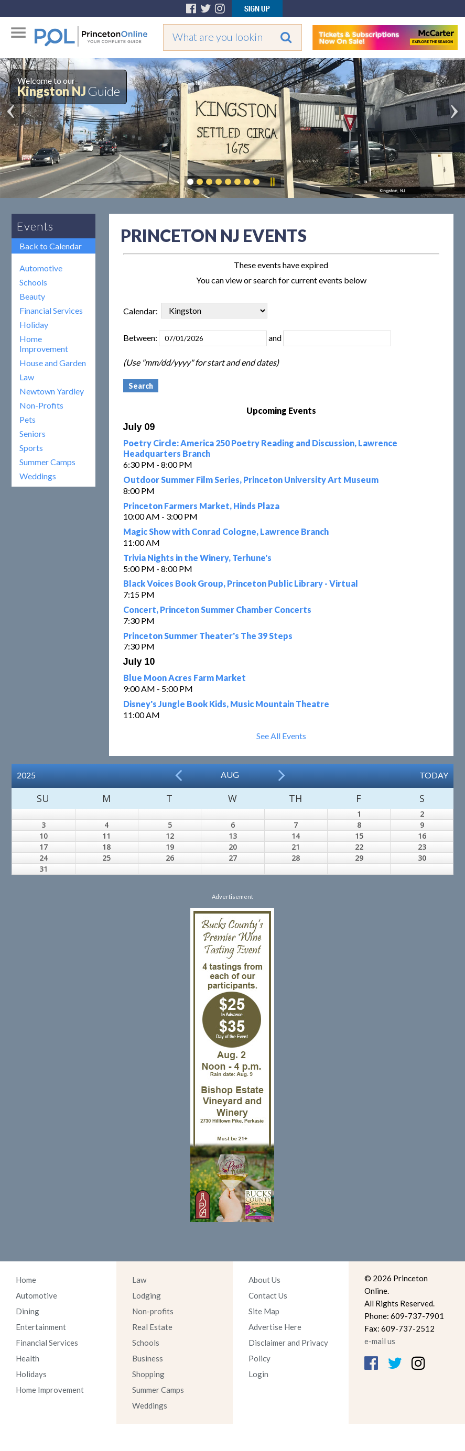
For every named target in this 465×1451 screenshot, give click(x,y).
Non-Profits (41, 405)
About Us (264, 1279)
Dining (27, 1311)
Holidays (31, 1374)
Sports (31, 448)
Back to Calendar (50, 246)
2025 (26, 775)
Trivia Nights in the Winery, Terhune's (197, 558)
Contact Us (267, 1295)
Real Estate (152, 1327)
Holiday (33, 324)
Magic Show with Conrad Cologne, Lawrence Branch (226, 531)
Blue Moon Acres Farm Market (184, 678)
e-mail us (379, 1341)
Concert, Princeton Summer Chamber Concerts (217, 609)
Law (26, 377)
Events (35, 226)
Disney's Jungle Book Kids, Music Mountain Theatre (226, 704)
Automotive (40, 268)
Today (433, 775)
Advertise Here (274, 1327)
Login (258, 1374)
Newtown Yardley (51, 391)
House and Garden (52, 363)
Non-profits (153, 1311)
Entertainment (41, 1327)
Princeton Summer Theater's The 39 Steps (208, 636)
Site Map (263, 1311)
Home (26, 1279)
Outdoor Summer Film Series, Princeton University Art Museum (251, 480)
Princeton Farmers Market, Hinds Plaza (201, 506)
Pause (272, 181)
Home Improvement (43, 344)
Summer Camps (47, 462)
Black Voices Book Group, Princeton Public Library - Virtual (240, 583)
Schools (33, 282)
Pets (27, 419)
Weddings (37, 476)
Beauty (32, 296)
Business (147, 1358)
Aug (230, 774)
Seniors (32, 433)
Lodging (146, 1295)
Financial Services (51, 310)
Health (27, 1358)
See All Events (281, 736)
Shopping (148, 1374)
